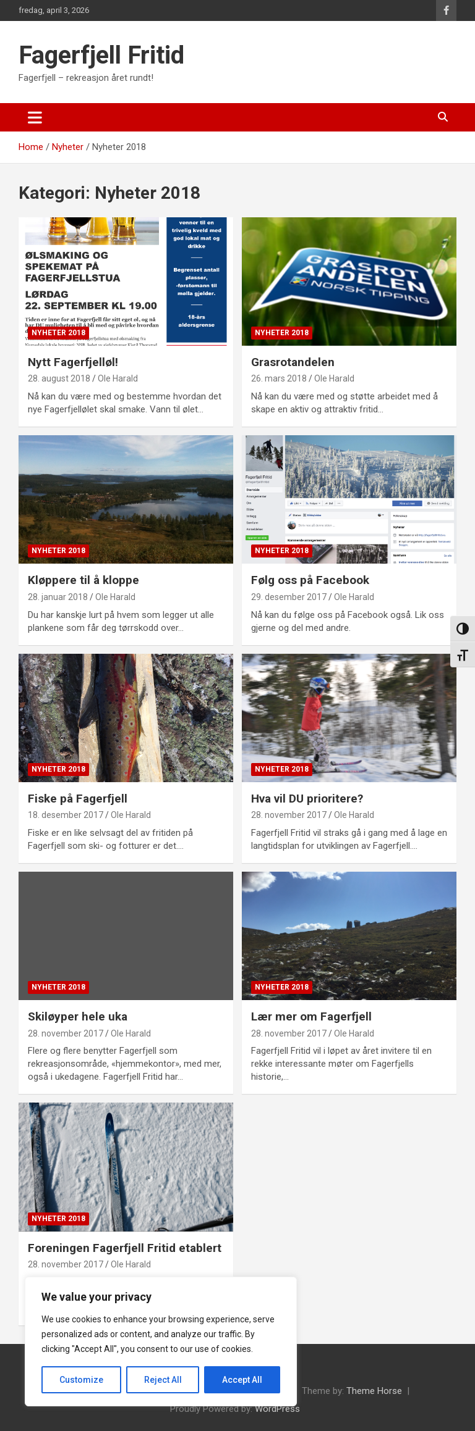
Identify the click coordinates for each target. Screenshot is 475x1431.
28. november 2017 (289, 815)
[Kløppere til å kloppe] (126, 499)
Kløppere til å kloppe (83, 580)
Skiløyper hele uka (77, 1016)
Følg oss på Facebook (310, 580)
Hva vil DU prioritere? (307, 798)
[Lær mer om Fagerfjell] (349, 935)
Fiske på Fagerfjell (77, 798)
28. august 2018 (59, 378)
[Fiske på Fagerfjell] (126, 717)
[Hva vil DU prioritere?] (349, 717)
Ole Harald (118, 378)
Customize (81, 1380)
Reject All (163, 1380)
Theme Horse (374, 1390)
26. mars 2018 (279, 378)
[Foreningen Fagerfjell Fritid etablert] (126, 1167)
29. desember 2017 (289, 597)
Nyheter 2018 (58, 332)
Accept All (242, 1380)
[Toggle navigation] (35, 117)
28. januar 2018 (58, 597)
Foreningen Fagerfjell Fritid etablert (124, 1248)
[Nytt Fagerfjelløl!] (126, 281)
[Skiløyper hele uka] (126, 935)
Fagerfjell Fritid (101, 55)
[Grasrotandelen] (349, 281)
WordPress (277, 1408)
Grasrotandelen (293, 362)
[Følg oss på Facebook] (349, 499)
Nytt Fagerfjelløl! (73, 362)
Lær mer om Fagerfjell (311, 1016)
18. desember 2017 (65, 815)
